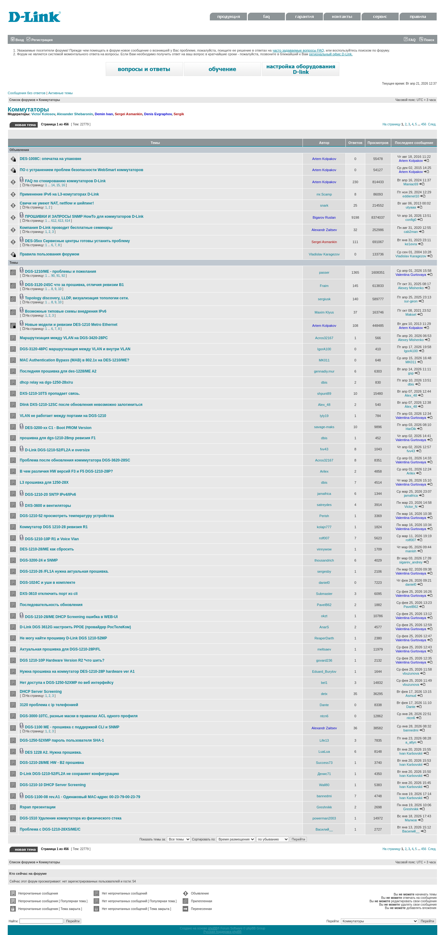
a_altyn (410, 742)
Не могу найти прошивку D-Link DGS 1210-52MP (63, 638)
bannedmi (410, 730)
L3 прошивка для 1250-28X (44, 482)
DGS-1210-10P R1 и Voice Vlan (52, 539)
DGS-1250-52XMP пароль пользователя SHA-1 (62, 740)
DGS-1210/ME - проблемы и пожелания (60, 271)
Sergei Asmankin (128, 114)
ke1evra (411, 244)
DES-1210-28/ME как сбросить (47, 549)
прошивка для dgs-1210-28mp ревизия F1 (57, 438)
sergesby (324, 571)
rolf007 (324, 538)
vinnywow (324, 549)
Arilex (324, 471)
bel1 (324, 682)
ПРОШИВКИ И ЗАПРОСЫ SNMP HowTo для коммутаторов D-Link (84, 216)
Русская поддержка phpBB (222, 931)
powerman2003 (324, 818)
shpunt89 (324, 393)
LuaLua (324, 751)
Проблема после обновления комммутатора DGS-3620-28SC (75, 460)
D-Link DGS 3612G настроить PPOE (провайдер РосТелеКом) (75, 627)
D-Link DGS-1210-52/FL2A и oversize (57, 450)
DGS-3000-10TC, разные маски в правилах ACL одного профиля (79, 716)
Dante (324, 705)
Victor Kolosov (43, 114)
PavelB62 (324, 605)
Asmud (410, 695)
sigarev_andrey (410, 562)
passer (324, 272)
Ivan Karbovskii (410, 753)
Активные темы (60, 93)
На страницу (391, 124)
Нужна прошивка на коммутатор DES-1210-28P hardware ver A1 (77, 671)
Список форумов (22, 100)
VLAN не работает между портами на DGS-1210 (63, 416)
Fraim (324, 286)
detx (324, 694)
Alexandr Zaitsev (324, 230)
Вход (17, 40)
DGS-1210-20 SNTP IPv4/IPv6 (50, 494)
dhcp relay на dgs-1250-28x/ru (46, 382)
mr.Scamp (324, 194)
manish (410, 551)
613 (60, 220)
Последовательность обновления (51, 605)
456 (423, 124)
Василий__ (324, 829)
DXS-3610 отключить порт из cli (49, 594)
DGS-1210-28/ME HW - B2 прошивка (52, 762)
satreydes (324, 505)
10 (59, 289)
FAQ (410, 40)
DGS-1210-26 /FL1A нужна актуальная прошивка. (64, 571)
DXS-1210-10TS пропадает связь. (50, 393)
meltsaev (324, 649)
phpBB (212, 928)
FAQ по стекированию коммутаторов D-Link (65, 181)
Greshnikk (324, 807)
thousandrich (324, 560)
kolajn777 (324, 527)
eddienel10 (411, 196)
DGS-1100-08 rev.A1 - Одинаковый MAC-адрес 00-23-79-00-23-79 (82, 797)
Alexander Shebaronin (75, 114)
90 (53, 275)
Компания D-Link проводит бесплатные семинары (66, 227)
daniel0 (324, 582)
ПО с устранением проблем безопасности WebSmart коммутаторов (81, 170)
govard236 (324, 660)
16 (63, 185)
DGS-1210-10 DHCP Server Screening (53, 785)
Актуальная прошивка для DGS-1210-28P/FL (60, 649)
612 (54, 220)
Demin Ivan (104, 114)
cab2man (411, 232)
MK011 (324, 360)
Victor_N (410, 506)
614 (67, 220)
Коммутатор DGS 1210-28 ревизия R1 (54, 527)
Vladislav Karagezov (324, 254)
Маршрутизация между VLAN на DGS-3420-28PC (64, 338)
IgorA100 (324, 349)
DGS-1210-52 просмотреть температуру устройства (67, 516)
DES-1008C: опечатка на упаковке (50, 159)
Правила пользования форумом (49, 254)
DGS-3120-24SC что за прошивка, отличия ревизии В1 (74, 285)
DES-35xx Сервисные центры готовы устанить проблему (77, 241)
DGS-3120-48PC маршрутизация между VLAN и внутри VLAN (75, 349)
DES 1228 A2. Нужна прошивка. (53, 752)
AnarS (324, 627)
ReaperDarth (324, 638)
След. (432, 124)
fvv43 (324, 449)
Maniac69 (411, 184)
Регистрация (40, 40)
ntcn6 (324, 716)
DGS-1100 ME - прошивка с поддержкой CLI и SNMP (72, 727)
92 (63, 275)
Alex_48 (411, 395)
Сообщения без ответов (26, 93)
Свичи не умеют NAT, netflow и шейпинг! (57, 203)
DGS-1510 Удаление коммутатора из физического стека (70, 818)
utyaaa (411, 207)
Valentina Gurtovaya (411, 274)
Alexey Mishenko (411, 288)
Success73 (324, 762)
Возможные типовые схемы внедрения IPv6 (65, 311)
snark (324, 205)
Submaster (324, 594)
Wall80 (324, 785)
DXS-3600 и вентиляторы (48, 505)
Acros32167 (324, 338)
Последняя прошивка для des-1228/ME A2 (58, 371)
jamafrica (324, 493)
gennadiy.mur (324, 371)
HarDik (411, 429)
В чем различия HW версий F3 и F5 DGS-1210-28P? (66, 471)
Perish (324, 516)
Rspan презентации (38, 807)
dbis (324, 382)
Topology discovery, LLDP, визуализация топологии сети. (77, 298)
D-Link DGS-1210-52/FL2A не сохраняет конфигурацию (69, 774)
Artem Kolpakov (324, 159)
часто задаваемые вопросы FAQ (298, 50)
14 (53, 185)
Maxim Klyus (324, 312)
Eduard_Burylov (324, 671)
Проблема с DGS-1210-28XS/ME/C (50, 829)
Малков (411, 820)
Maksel (410, 314)
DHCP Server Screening (41, 691)
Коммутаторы (49, 100)
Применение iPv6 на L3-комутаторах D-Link (59, 194)
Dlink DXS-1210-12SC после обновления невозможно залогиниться (81, 404)
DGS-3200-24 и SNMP (39, 560)
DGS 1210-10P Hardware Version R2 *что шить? (62, 660)
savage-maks (324, 427)
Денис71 (324, 774)
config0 (410, 219)
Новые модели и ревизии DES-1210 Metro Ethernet (71, 324)
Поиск (426, 40)
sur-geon (410, 301)
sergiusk (324, 299)
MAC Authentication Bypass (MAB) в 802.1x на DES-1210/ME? (74, 360)
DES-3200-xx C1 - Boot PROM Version (58, 428)
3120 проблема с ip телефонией (49, 705)
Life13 (324, 740)
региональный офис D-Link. (331, 54)
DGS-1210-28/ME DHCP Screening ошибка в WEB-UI (71, 617)
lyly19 (324, 416)
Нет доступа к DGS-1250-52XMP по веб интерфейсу (66, 682)
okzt (324, 616)
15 (58, 185)
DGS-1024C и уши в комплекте (47, 582)
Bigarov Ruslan (324, 217)
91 (58, 275)
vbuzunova (411, 673)
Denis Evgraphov (158, 114)
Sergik (179, 114)
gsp (411, 373)
